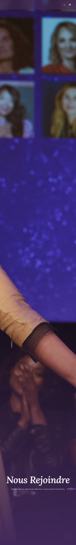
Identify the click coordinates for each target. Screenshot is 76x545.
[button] (69, 4)
